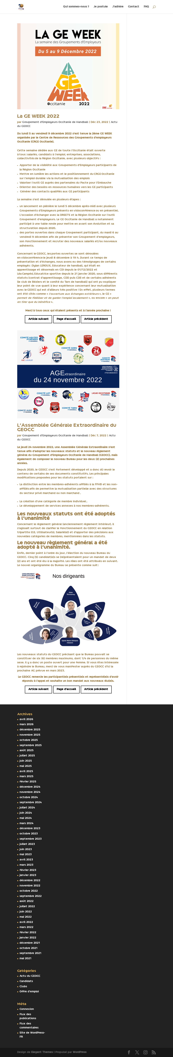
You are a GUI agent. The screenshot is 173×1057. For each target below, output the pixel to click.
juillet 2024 (27, 808)
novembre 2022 (30, 886)
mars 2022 (26, 927)
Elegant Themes (42, 1052)
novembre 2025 (30, 735)
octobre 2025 (29, 740)
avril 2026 (26, 719)
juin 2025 (26, 761)
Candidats (26, 981)
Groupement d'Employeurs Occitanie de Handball (55, 122)
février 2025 (28, 782)
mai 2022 (26, 917)
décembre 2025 (30, 730)
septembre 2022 (31, 896)
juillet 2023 (27, 844)
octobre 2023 (29, 834)
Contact (133, 7)
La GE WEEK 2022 (38, 116)
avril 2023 (26, 860)
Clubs (23, 986)
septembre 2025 (31, 745)
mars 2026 (27, 724)
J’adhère (117, 7)
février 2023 (28, 870)
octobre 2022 (29, 891)
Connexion (27, 1009)
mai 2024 (26, 818)
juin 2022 (26, 912)
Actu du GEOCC (30, 976)
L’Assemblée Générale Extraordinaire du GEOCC (66, 427)
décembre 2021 (30, 943)
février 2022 (28, 932)
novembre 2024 (30, 792)
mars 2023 (26, 865)
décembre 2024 (30, 787)
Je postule (101, 7)
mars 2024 (26, 823)
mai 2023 (26, 854)
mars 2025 (26, 776)
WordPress (79, 1052)
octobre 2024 (29, 797)
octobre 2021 (29, 948)
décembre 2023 (30, 828)
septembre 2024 (31, 802)
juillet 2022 (27, 906)
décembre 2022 (30, 880)
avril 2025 (26, 771)
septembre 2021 (30, 953)
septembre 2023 (31, 839)
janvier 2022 (28, 938)
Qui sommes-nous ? (76, 7)
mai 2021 (25, 958)
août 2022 (27, 901)
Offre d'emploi (29, 991)
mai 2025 (26, 766)
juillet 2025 (27, 756)
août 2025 (27, 750)
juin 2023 (26, 849)
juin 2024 (26, 813)
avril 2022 (26, 922)
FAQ (146, 7)
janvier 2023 (28, 875)
